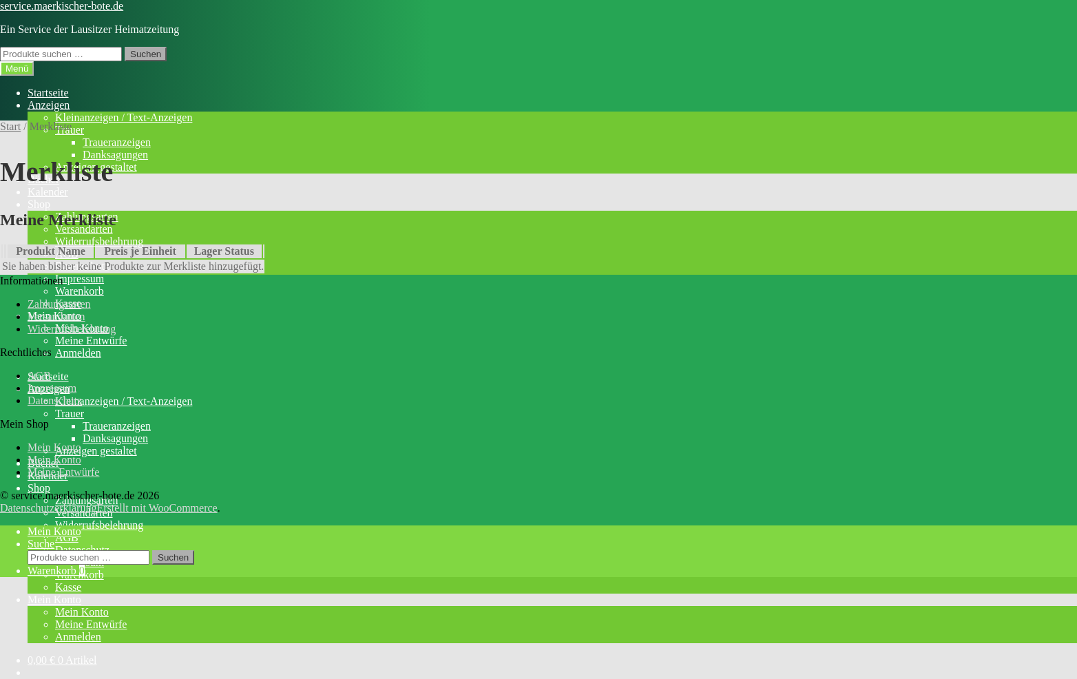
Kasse (68, 587)
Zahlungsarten (59, 304)
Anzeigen (49, 105)
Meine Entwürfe (91, 340)
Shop (39, 204)
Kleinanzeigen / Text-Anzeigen (123, 117)
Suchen (145, 54)
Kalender (48, 192)
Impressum (79, 278)
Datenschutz (55, 400)
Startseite (48, 92)
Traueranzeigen (117, 142)
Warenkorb (79, 291)
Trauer (69, 413)
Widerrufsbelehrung (99, 241)
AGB (39, 376)
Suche (41, 544)
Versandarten (56, 316)
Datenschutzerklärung (48, 508)
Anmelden (78, 353)
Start (10, 126)
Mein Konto (54, 599)
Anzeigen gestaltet (96, 451)
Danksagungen (115, 154)
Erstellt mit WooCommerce (156, 508)
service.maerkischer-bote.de (61, 6)
